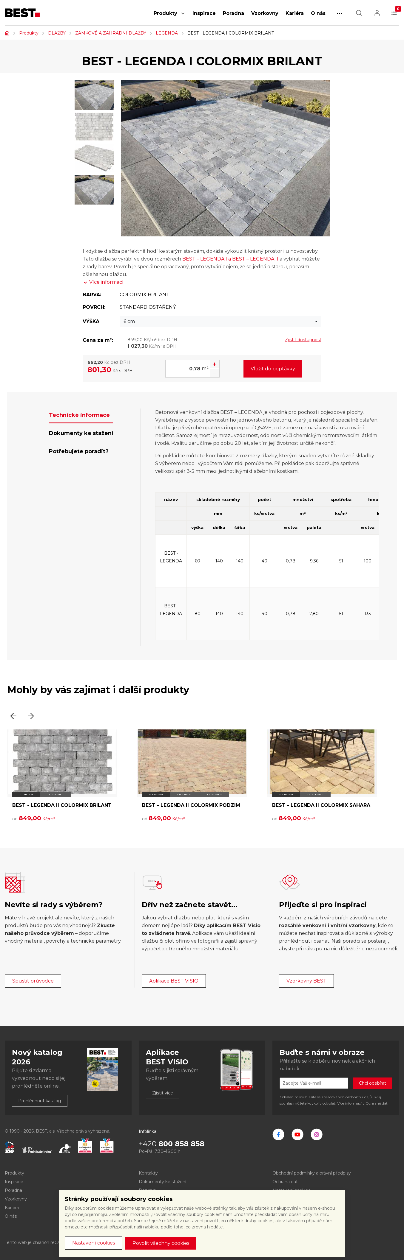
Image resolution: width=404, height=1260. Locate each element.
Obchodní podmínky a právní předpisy (311, 1173)
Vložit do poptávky (273, 369)
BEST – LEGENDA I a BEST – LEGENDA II (231, 259)
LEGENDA (167, 33)
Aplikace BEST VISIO (173, 981)
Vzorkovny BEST (306, 981)
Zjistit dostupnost (303, 339)
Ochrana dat (285, 1181)
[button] (183, 16)
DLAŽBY (57, 33)
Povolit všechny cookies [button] (160, 1243)
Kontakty (148, 1173)
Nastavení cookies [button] (93, 1243)
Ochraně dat (377, 1103)
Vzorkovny (264, 13)
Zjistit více (162, 1093)
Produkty (165, 13)
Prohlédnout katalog (39, 1100)
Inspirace (204, 13)
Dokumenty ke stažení (162, 1181)
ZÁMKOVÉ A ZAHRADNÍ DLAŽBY (110, 33)
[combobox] (220, 321)
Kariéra (295, 13)
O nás (318, 13)
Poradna (233, 13)
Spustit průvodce (33, 981)
